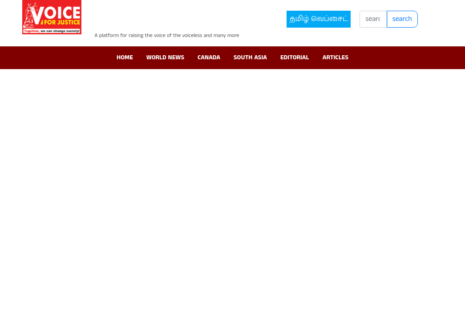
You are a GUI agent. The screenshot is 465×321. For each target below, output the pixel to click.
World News (165, 57)
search (402, 19)
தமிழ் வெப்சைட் (319, 19)
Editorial (294, 57)
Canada (209, 57)
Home (125, 57)
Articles (335, 57)
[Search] (373, 19)
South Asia (250, 57)
